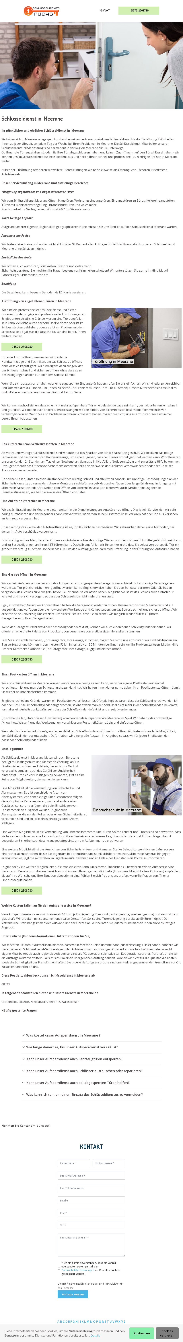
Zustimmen (142, 1333)
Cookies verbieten (167, 1333)
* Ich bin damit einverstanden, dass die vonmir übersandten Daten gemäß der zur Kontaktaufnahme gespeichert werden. (90, 1268)
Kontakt (105, 10)
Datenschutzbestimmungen (78, 1270)
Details (95, 1335)
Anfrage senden (73, 1294)
